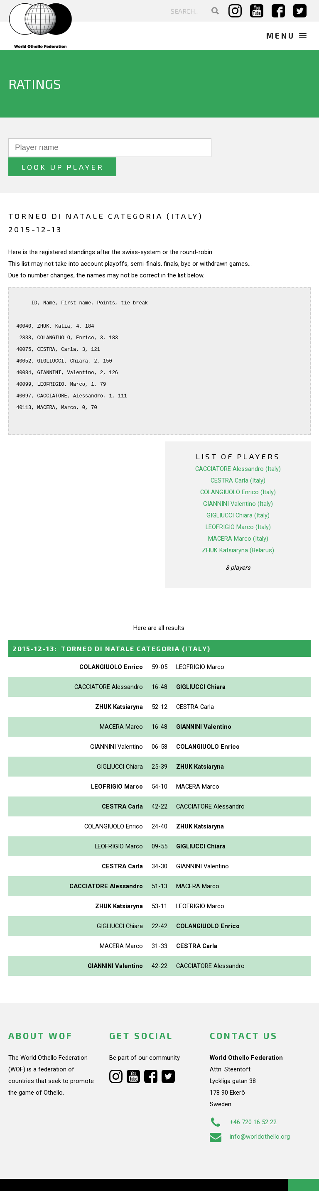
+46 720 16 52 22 (243, 1103)
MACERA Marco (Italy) (238, 519)
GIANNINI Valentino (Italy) (238, 484)
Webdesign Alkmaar (60, 1176)
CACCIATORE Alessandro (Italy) (238, 449)
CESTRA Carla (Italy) (238, 461)
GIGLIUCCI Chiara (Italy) (238, 496)
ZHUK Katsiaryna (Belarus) (238, 530)
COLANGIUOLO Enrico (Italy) (238, 472)
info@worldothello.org (250, 1117)
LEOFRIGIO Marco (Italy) (238, 507)
